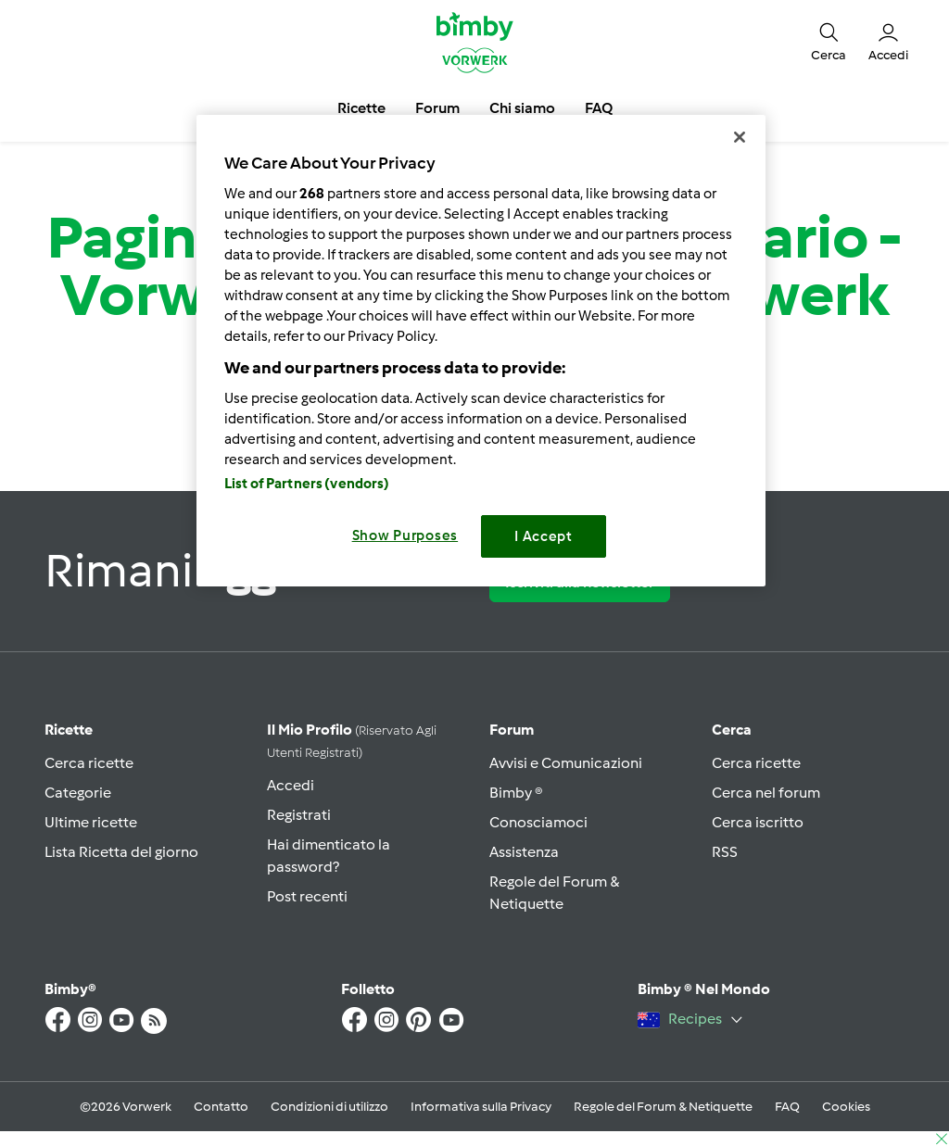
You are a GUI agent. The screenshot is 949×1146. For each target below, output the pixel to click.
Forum (511, 729)
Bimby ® (516, 792)
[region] (481, 350)
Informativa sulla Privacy (481, 1107)
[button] (828, 41)
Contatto (221, 1107)
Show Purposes (405, 535)
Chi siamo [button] (522, 108)
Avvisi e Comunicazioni (565, 763)
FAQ (787, 1107)
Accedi (290, 785)
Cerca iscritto (757, 822)
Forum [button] (437, 108)
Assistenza (524, 852)
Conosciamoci (538, 822)
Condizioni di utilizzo (329, 1107)
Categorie (77, 792)
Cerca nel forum (766, 792)
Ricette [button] (361, 108)
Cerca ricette (88, 763)
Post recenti (307, 896)
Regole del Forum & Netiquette (663, 1107)
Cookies (846, 1107)
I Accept (543, 536)
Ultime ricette (90, 822)
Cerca (732, 729)
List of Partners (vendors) (307, 483)
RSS (725, 852)
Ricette (68, 729)
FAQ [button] (599, 108)
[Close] (739, 137)
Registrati (299, 815)
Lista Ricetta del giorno (121, 852)
